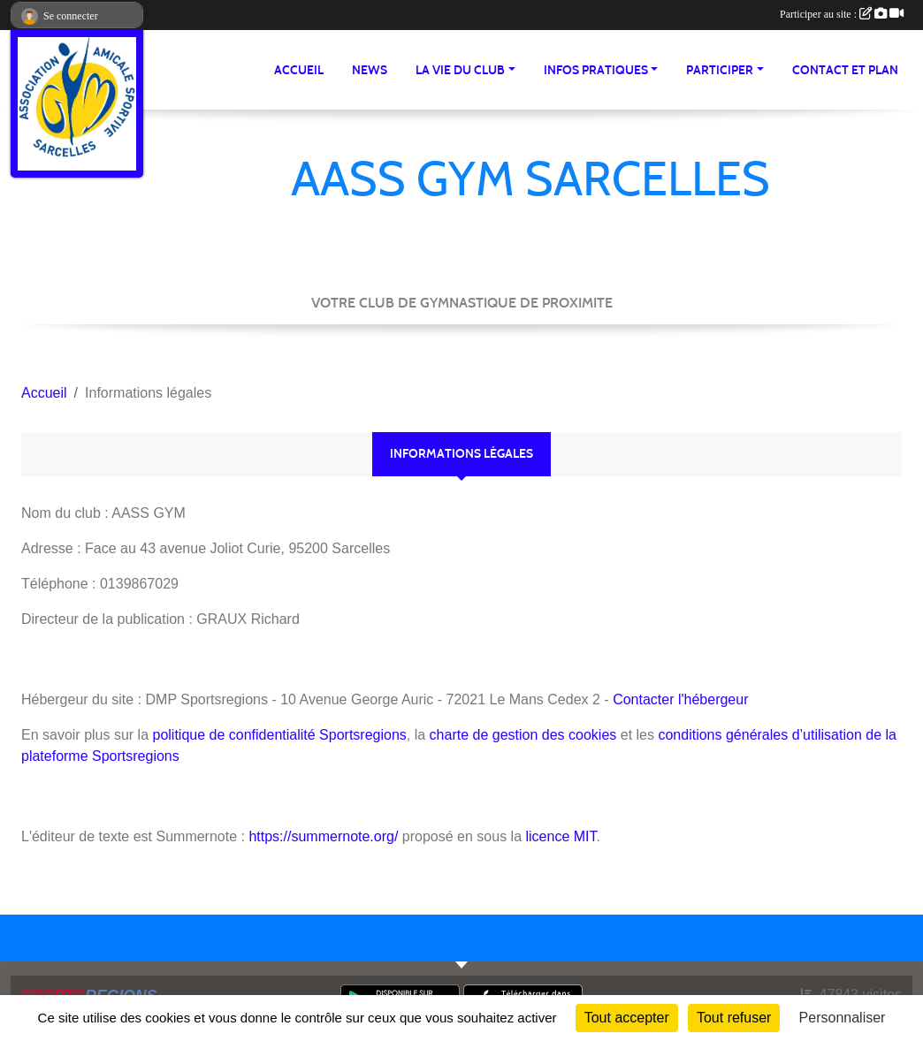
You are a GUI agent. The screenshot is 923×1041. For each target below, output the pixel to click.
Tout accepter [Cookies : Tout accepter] (626, 1017)
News (369, 70)
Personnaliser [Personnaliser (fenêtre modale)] (842, 1017)
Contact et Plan (845, 70)
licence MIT (560, 836)
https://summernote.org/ (323, 836)
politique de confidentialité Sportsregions (280, 734)
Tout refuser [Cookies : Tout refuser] (734, 1017)
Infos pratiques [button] (596, 70)
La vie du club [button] (460, 70)
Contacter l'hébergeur (680, 699)
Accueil (299, 70)
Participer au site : (842, 14)
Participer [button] (719, 70)
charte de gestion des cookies (523, 734)
